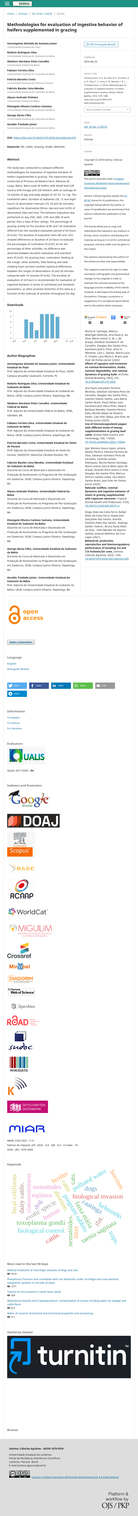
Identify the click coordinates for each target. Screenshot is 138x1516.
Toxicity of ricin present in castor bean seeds (34, 1291)
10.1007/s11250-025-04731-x (102, 505)
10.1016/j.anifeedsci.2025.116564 (105, 442)
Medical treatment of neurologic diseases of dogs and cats (42, 1270)
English (11, 663)
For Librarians (14, 728)
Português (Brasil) (18, 669)
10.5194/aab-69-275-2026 (100, 381)
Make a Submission (21, 642)
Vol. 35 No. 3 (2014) (42, 13)
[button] (17, 686)
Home (10, 13)
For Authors (13, 723)
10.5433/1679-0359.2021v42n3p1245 (107, 558)
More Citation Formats (99, 109)
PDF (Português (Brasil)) (102, 44)
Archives (22, 13)
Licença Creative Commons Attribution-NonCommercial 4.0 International (75, 1477)
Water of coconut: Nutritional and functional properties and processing (50, 1313)
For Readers (13, 717)
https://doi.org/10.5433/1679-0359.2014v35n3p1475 (44, 137)
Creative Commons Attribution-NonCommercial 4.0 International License (106, 183)
